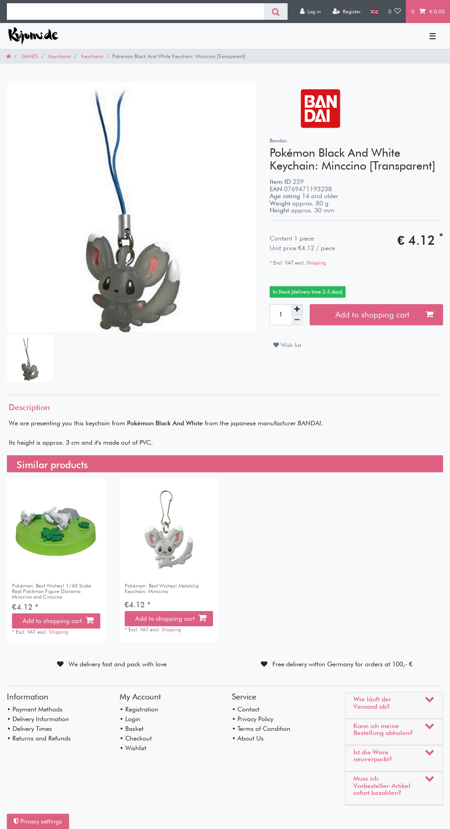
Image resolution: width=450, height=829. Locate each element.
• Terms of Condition (261, 728)
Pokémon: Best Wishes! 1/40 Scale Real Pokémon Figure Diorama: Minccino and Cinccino (51, 591)
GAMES (29, 56)
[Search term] (135, 11)
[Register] (346, 11)
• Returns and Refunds (39, 738)
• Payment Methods (35, 709)
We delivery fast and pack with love (118, 664)
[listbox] (169, 528)
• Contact (246, 709)
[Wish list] (394, 11)
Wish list (287, 344)
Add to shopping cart (384, 314)
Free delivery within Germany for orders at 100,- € (342, 664)
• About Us (248, 738)
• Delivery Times (29, 728)
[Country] (374, 11)
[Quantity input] (281, 314)
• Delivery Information (38, 719)
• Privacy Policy (252, 719)
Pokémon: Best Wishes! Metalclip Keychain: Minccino (162, 588)
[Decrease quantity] (297, 320)
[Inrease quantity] (297, 309)
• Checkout (136, 738)
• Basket (132, 728)
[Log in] (310, 11)
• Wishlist (133, 748)
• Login (130, 719)
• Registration (139, 709)
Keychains (59, 56)
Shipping (315, 262)
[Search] (276, 11)
